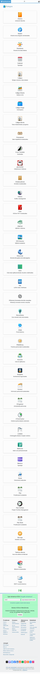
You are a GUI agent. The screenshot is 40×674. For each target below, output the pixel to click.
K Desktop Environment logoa (18, 668)
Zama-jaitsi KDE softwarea (33, 628)
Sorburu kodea (15, 632)
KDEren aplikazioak (5, 624)
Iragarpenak (23, 623)
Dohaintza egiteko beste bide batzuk (20, 603)
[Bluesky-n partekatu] (12, 661)
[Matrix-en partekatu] (7, 661)
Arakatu (20, 614)
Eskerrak (23, 634)
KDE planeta (23, 627)
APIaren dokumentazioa (15, 623)
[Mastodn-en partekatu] (9, 661)
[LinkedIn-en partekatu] (17, 661)
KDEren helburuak (14, 629)
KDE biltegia (5, 645)
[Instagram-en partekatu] (33, 661)
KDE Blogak (23, 625)
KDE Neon (5, 634)
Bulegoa (7, 6)
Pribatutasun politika (32, 635)
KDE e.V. (5, 647)
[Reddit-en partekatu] (20, 661)
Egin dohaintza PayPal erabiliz (28, 599)
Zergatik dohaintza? (26, 596)
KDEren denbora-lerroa (8, 650)
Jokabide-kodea (32, 631)
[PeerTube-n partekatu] (28, 661)
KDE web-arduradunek (11, 667)
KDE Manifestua (6, 652)
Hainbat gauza (24, 632)
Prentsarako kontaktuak (23, 630)
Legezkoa (24, 670)
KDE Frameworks (6, 628)
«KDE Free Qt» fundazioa (8, 648)
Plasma (4, 622)
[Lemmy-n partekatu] (23, 661)
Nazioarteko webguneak (8, 654)
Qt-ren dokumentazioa (15, 626)
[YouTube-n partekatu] (25, 661)
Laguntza (32, 625)
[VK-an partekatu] (30, 661)
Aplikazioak (5, 2)
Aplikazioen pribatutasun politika (32, 639)
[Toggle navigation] (24, 1)
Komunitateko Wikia (33, 623)
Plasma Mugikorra (5, 631)
